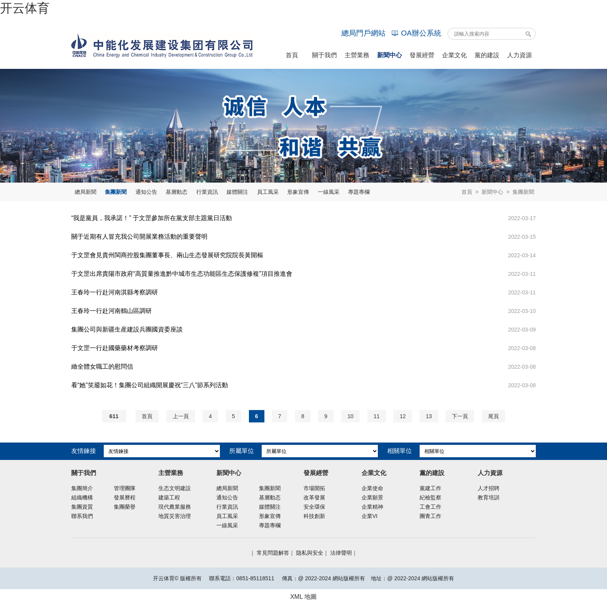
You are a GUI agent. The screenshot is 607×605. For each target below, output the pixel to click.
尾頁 (493, 416)
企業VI (369, 516)
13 (429, 416)
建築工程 (169, 497)
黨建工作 (430, 488)
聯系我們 (82, 516)
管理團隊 (124, 488)
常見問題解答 (273, 553)
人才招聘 (488, 488)
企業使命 (372, 488)
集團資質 (82, 507)
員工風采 (268, 192)
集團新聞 (116, 192)
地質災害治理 (174, 516)
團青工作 (430, 516)
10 (351, 416)
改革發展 (314, 497)
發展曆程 (124, 497)
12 (403, 416)
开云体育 (25, 8)
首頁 (466, 192)
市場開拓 (314, 488)
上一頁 (181, 416)
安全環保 (314, 507)
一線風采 (329, 192)
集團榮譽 (124, 507)
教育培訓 (488, 497)
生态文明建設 (174, 488)
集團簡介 (82, 488)
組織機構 (82, 497)
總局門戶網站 (363, 33)
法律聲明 (341, 553)
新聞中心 (492, 192)
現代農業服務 (174, 507)
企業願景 (372, 497)
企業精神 (372, 507)
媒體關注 (237, 192)
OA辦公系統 (416, 33)
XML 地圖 (303, 596)
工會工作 (430, 507)
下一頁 (460, 416)
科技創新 (314, 516)
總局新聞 (85, 192)
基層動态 (176, 192)
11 (377, 416)
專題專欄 (359, 192)
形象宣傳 (298, 192)
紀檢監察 (430, 497)
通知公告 (146, 192)
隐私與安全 (309, 553)
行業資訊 (207, 192)
